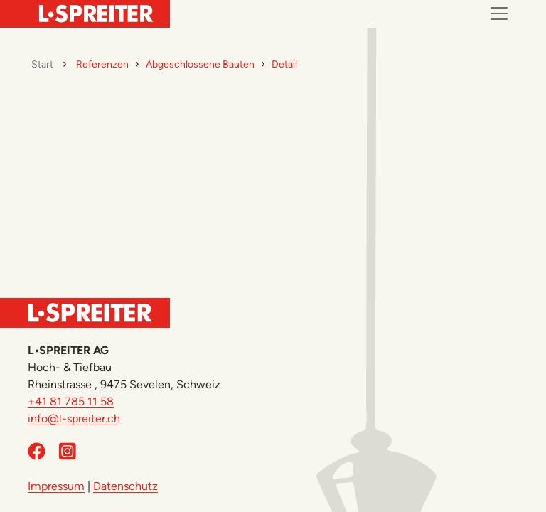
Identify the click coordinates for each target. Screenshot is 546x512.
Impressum (56, 486)
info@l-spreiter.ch (74, 418)
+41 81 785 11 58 (71, 401)
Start (42, 64)
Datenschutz (125, 486)
